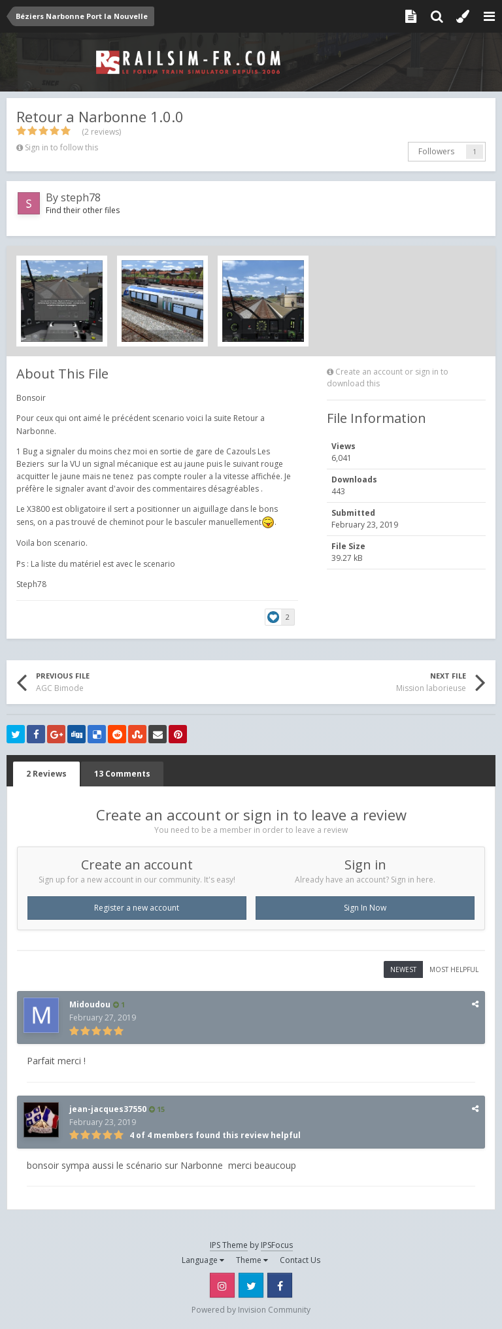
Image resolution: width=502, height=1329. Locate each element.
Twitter (251, 1285)
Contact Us (300, 1260)
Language (203, 1260)
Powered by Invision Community (251, 1309)
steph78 (81, 197)
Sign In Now (365, 907)
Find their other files (83, 210)
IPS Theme (229, 1245)
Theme (252, 1260)
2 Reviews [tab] (46, 773)
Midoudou (89, 1004)
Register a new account (136, 907)
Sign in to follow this (61, 147)
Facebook (279, 1285)
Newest (403, 969)
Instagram (222, 1285)
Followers (436, 151)
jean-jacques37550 (107, 1109)
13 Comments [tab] (122, 773)
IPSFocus (277, 1245)
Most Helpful (453, 969)
